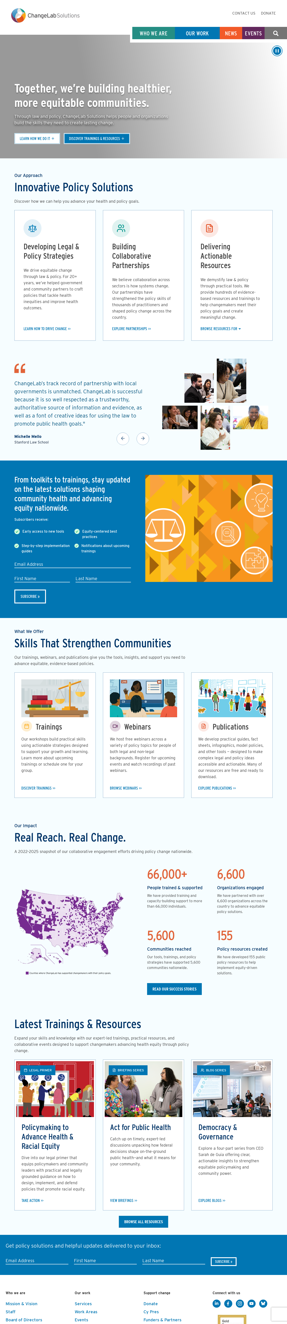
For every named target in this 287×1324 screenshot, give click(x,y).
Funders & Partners (162, 1320)
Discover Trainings (36, 788)
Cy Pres (151, 1312)
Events (253, 33)
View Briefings (122, 1200)
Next (143, 439)
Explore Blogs (210, 1200)
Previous (123, 439)
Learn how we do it (35, 138)
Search (276, 33)
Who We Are (153, 33)
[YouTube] (252, 1304)
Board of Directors (24, 1320)
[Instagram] (240, 1304)
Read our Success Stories (174, 989)
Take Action (31, 1200)
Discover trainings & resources (96, 138)
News (231, 33)
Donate (268, 13)
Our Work (197, 33)
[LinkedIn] (217, 1304)
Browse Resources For (218, 328)
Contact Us (243, 13)
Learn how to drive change (46, 328)
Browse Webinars (124, 788)
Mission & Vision (21, 1304)
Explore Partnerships (130, 328)
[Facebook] (228, 1304)
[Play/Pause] (277, 50)
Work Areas (86, 1312)
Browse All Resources (143, 1222)
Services (83, 1304)
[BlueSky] (263, 1304)
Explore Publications (216, 788)
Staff (10, 1312)
